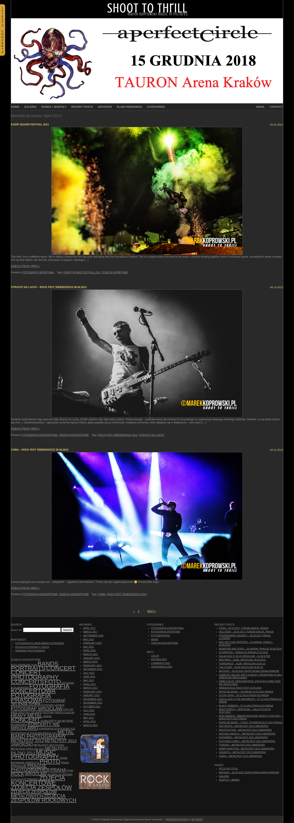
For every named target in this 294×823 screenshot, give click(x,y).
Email (260, 106)
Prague (19, 766)
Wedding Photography (30, 650)
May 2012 (88, 718)
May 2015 (88, 647)
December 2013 (92, 669)
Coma (102, 594)
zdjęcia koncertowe (38, 780)
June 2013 (89, 676)
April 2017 (89, 628)
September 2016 (93, 635)
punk (70, 770)
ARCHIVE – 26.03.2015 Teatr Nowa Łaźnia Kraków (249, 671)
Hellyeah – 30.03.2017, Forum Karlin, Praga (246, 631)
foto (53, 681)
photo (50, 761)
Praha (58, 769)
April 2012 (89, 721)
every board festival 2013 (82, 272)
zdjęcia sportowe (115, 272)
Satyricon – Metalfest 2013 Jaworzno (243, 726)
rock (17, 773)
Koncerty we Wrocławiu (35, 726)
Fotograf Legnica (52, 705)
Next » (151, 611)
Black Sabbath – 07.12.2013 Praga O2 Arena (246, 705)
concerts (27, 681)
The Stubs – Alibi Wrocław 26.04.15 (241, 667)
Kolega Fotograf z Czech (32, 647)
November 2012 (92, 702)
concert (61, 668)
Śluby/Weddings (129, 106)
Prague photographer (30, 767)
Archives (105, 106)
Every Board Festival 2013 (30, 124)
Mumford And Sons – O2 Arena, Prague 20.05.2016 (250, 648)
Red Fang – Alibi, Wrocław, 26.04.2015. (242, 659)
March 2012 (90, 725)
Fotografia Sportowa (38, 272)
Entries (159, 659)
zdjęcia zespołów (41, 787)
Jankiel (47, 716)
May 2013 (88, 680)
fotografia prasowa (31, 697)
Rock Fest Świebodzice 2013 (118, 435)
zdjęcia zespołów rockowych (43, 798)
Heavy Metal (26, 715)
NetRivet (197, 819)
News (154, 639)
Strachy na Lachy (151, 435)
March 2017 (90, 631)
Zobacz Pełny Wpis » (25, 266)
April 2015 (89, 650)
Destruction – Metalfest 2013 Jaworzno (245, 730)
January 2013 (91, 695)
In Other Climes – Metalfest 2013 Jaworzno (247, 741)
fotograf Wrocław (37, 708)
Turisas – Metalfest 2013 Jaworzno (242, 745)
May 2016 (88, 639)
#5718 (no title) (228, 768)
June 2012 (89, 714)
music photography (35, 754)
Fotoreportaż (160, 635)
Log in (155, 655)
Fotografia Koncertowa (40, 435)
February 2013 (92, 691)
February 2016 (92, 643)
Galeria (30, 106)
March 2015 (90, 654)
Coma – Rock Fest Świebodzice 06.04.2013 (39, 449)
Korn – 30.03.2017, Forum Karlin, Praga (243, 628)
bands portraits (34, 665)
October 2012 (92, 706)
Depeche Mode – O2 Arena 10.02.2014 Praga (246, 691)
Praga (65, 762)
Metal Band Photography (42, 734)
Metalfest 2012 (27, 741)
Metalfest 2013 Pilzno (49, 745)
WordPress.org (161, 666)
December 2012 (92, 699)
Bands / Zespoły (54, 106)
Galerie (224, 776)
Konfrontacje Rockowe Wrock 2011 (34, 733)
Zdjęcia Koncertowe (74, 435)
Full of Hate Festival (39, 712)
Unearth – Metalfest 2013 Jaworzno (242, 752)
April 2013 (89, 684)
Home (15, 106)
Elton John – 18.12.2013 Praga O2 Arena (244, 695)
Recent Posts (82, 106)
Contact (276, 106)
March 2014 (90, 661)
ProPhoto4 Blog (177, 819)
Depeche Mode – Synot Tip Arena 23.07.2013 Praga (250, 722)
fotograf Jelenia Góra (38, 702)
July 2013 (88, 673)
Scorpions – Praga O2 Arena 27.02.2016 (243, 652)
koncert (25, 720)
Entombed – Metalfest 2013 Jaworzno (243, 737)
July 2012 (88, 710)
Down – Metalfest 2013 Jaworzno (240, 756)
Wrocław (35, 774)
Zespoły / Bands (229, 780)
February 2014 (92, 665)
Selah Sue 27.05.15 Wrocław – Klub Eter (244, 656)
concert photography (35, 674)
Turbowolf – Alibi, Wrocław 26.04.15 (242, 663)
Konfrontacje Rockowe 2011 (57, 728)
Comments (160, 663)
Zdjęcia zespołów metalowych (34, 794)
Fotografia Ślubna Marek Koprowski (39, 643)
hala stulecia (64, 712)
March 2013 (90, 688)
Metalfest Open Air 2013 (27, 748)
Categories (156, 106)
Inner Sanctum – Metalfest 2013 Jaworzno (246, 748)
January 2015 (91, 658)
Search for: (16, 630)
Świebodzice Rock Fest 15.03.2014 (240, 688)
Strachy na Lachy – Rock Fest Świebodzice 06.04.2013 (49, 287)
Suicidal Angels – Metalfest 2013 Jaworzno (247, 733)
